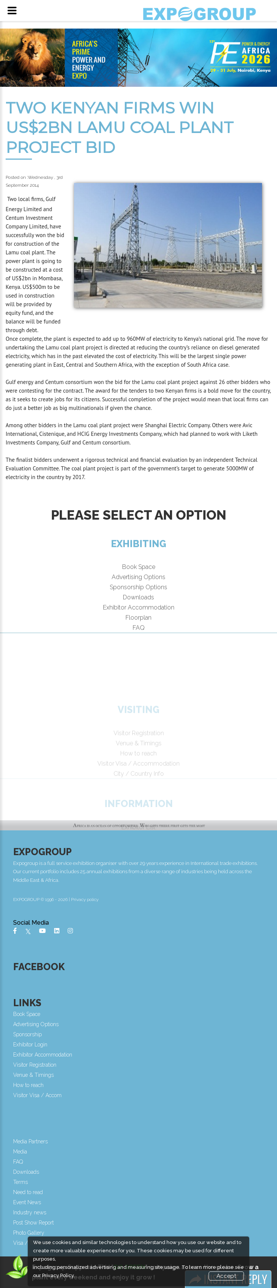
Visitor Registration (37, 1065)
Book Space (138, 579)
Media (23, 1152)
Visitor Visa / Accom (40, 1095)
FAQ (139, 640)
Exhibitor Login (33, 1045)
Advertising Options (138, 589)
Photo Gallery (31, 1233)
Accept (226, 1276)
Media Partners (33, 1141)
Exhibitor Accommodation (138, 619)
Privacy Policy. (58, 1275)
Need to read (31, 1192)
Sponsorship (30, 1034)
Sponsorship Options (138, 599)
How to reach (31, 1085)
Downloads (138, 609)
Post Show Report (36, 1223)
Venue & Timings (36, 1075)
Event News (30, 1202)
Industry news (32, 1212)
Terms (23, 1182)
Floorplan (138, 629)
